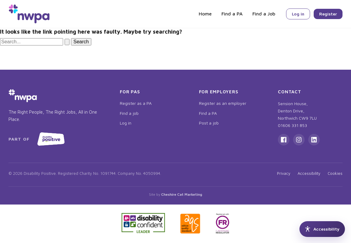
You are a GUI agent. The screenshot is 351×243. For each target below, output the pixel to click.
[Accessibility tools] (322, 229)
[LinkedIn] (314, 139)
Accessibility (309, 173)
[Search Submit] (67, 42)
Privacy (283, 173)
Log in (298, 13)
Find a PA (232, 13)
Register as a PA (136, 103)
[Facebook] (283, 139)
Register (328, 13)
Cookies (335, 173)
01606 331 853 (292, 125)
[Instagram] (299, 139)
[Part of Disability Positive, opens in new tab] (37, 139)
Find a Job (263, 13)
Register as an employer (222, 103)
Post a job (209, 122)
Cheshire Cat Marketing (181, 194)
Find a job (129, 113)
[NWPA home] (29, 14)
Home (205, 13)
